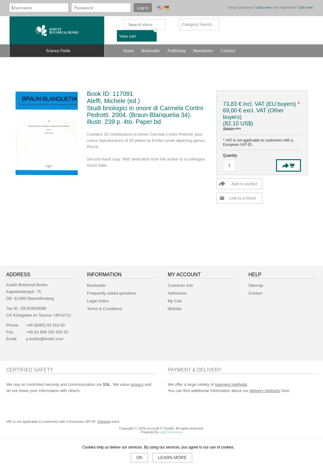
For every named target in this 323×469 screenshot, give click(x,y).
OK (139, 457)
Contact (255, 293)
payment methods (231, 384)
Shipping (228, 128)
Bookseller (96, 285)
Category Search (197, 24)
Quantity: (230, 155)
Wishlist (175, 308)
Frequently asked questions (111, 293)
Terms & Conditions (104, 308)
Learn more (172, 457)
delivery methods (265, 390)
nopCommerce (171, 432)
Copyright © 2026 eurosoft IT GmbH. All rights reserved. (161, 428)
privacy (137, 384)
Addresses (177, 293)
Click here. (264, 7)
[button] (56, 50)
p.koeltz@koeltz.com (44, 338)
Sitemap (255, 285)
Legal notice (98, 301)
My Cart (175, 301)
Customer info (180, 285)
